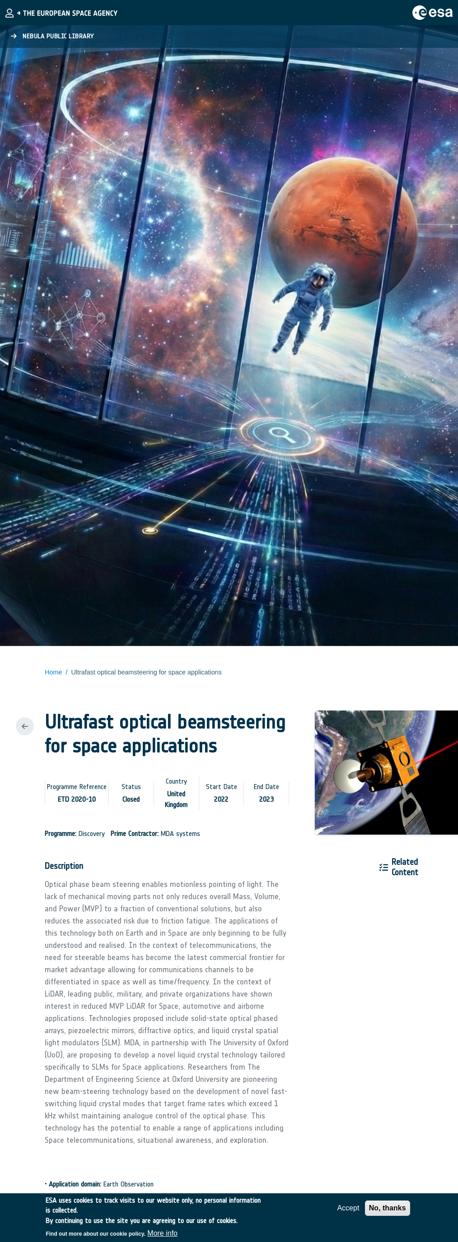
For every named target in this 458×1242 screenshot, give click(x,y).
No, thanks (387, 1211)
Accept (348, 1211)
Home (53, 672)
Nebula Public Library (52, 36)
